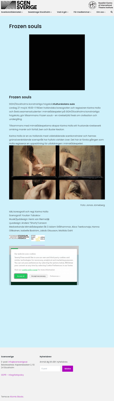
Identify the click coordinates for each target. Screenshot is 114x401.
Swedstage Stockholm (39, 12)
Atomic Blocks (16, 396)
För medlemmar (82, 12)
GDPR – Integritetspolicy (12, 374)
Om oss (100, 12)
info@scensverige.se (18, 361)
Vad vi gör (62, 12)
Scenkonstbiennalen (11, 12)
